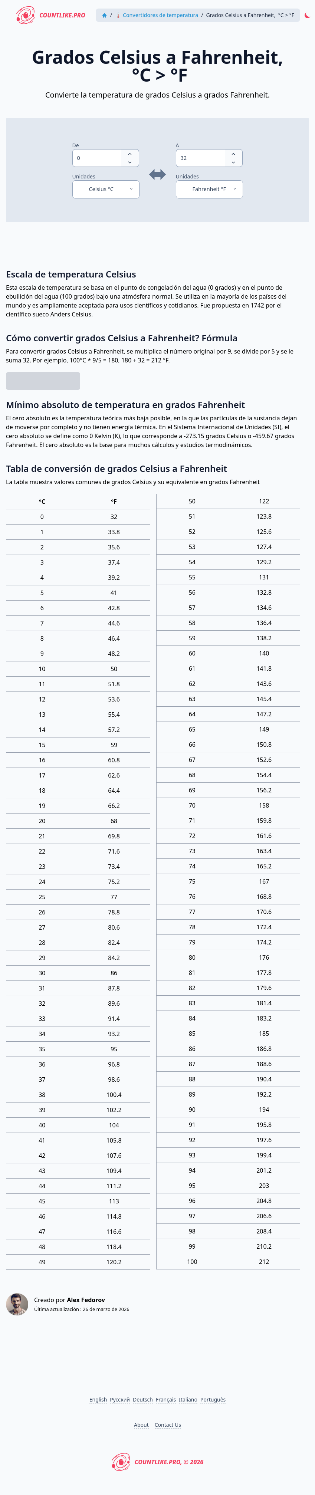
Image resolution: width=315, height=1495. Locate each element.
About (141, 1424)
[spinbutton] (96, 158)
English (98, 1399)
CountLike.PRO (50, 15)
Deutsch (143, 1399)
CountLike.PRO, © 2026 (158, 1462)
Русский (120, 1399)
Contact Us (168, 1424)
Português (213, 1399)
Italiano (188, 1399)
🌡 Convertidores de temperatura (156, 15)
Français (166, 1399)
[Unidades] (106, 189)
